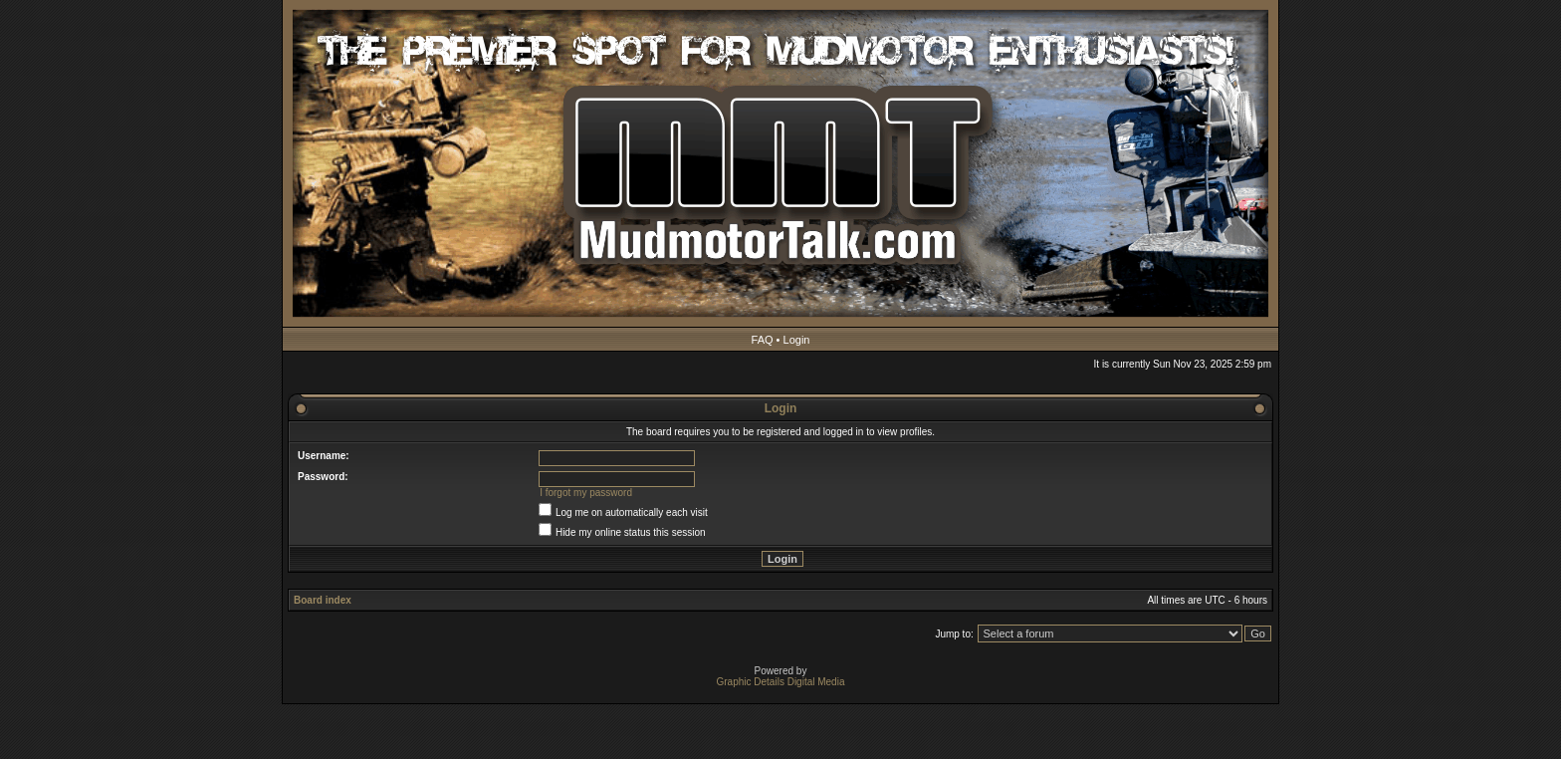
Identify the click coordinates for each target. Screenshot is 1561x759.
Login (796, 340)
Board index (322, 600)
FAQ (763, 340)
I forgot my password (586, 492)
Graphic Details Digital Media (781, 681)
